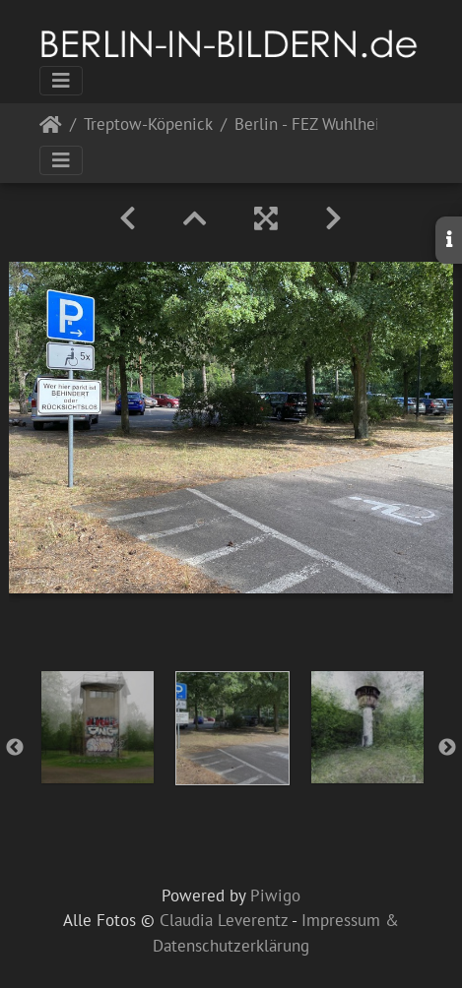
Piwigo (275, 895)
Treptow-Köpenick (148, 125)
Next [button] (447, 748)
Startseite (50, 128)
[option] (97, 727)
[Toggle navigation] (61, 80)
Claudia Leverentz (224, 920)
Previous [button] (15, 748)
